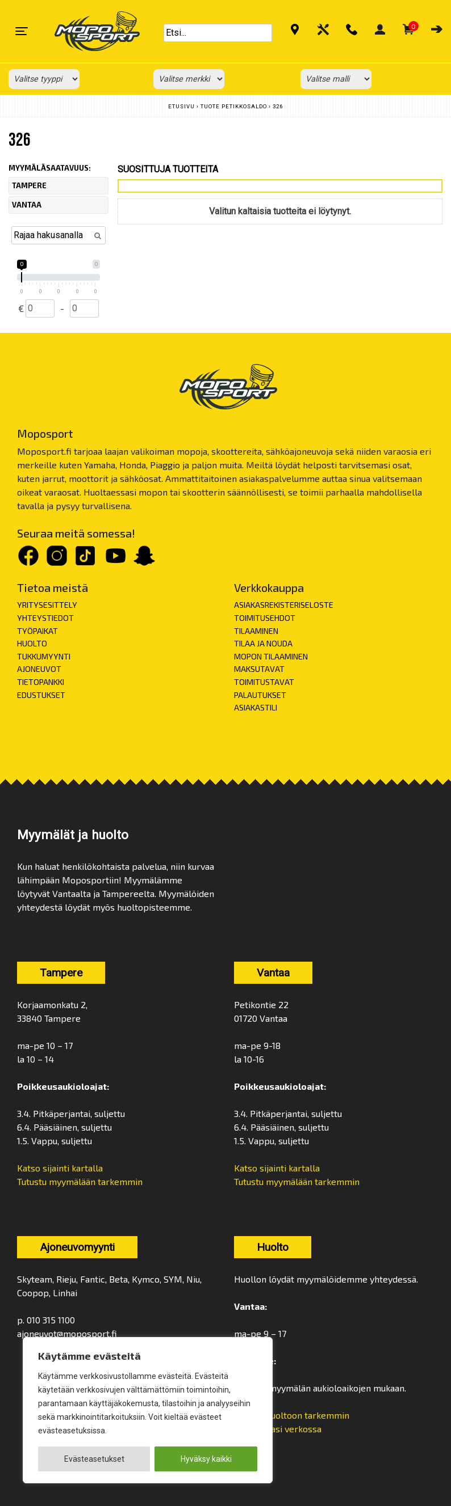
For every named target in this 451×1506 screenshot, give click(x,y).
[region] (148, 1410)
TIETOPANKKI (40, 682)
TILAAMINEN (256, 631)
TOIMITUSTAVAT (264, 682)
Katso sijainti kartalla (60, 1167)
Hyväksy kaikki (206, 1458)
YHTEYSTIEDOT (45, 618)
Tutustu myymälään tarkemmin (80, 1181)
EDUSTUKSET (41, 695)
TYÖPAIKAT (37, 631)
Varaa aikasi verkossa (277, 1428)
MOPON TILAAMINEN (271, 656)
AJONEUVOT (39, 669)
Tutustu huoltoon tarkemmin (291, 1415)
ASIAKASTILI (255, 707)
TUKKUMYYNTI (43, 656)
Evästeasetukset (94, 1458)
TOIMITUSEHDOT (264, 618)
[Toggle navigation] (22, 31)
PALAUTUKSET (260, 695)
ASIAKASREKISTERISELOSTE (283, 605)
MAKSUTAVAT (259, 669)
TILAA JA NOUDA (263, 643)
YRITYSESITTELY (47, 605)
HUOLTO (32, 643)
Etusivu (181, 106)
